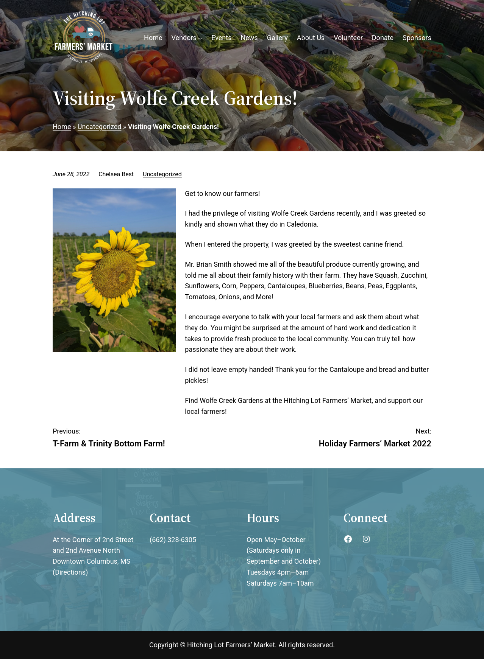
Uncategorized (162, 174)
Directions (70, 572)
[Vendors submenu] (200, 38)
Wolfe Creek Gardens (303, 213)
